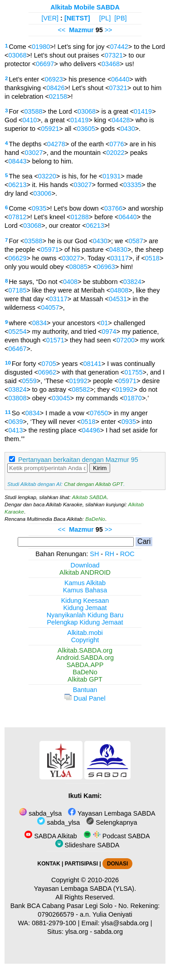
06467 (17, 348)
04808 (119, 290)
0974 (109, 331)
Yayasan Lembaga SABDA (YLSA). (85, 888)
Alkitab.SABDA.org (85, 650)
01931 (111, 176)
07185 (17, 290)
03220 (47, 176)
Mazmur (81, 30)
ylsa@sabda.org (125, 923)
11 (8, 412)
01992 (78, 380)
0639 (15, 421)
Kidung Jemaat (85, 607)
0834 (39, 323)
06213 (17, 184)
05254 (17, 331)
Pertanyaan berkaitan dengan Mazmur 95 (78, 459)
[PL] (105, 18)
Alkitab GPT (85, 679)
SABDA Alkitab (50, 836)
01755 (133, 372)
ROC (127, 553)
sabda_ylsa (40, 813)
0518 (152, 258)
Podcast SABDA (116, 836)
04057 (50, 307)
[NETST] (77, 18)
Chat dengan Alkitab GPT (93, 484)
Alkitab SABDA (89, 497)
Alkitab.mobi (84, 632)
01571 (55, 340)
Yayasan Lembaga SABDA (111, 813)
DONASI (117, 863)
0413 (15, 430)
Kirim (100, 468)
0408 (70, 281)
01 (104, 323)
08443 (17, 161)
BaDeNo (95, 519)
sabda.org (108, 931)
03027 (33, 152)
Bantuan (85, 689)
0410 (30, 120)
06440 (120, 79)
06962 (47, 372)
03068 (17, 55)
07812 (17, 217)
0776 (116, 144)
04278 (56, 144)
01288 (80, 217)
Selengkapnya (111, 822)
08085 (78, 266)
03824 (132, 281)
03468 (111, 63)
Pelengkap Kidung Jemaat (85, 622)
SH (94, 553)
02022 (115, 152)
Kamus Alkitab (85, 582)
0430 (128, 128)
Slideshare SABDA (87, 845)
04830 (118, 249)
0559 (29, 380)
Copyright (85, 640)
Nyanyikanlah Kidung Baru (85, 615)
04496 (91, 430)
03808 (17, 398)
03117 (120, 258)
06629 (17, 258)
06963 (106, 266)
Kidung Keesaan (85, 600)
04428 (121, 120)
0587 (136, 241)
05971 (50, 249)
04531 (118, 299)
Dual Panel (84, 698)
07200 (126, 340)
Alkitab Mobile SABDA (85, 7)
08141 (92, 363)
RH (109, 553)
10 (8, 362)
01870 (133, 398)
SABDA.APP (85, 664)
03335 (132, 184)
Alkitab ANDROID (85, 572)
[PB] (120, 18)
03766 (113, 208)
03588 (33, 111)
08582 (81, 389)
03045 (61, 398)
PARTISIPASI (81, 863)
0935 (39, 208)
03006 (43, 193)
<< (61, 30)
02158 (58, 96)
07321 (114, 55)
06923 (54, 79)
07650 (99, 413)
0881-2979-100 (54, 923)
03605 (86, 128)
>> (108, 30)
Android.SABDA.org (85, 657)
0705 (49, 363)
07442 (119, 46)
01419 (143, 111)
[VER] (50, 18)
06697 (45, 63)
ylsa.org (76, 931)
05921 (50, 128)
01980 (41, 46)
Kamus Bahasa (85, 590)
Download (85, 565)
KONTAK (49, 863)
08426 (55, 87)
